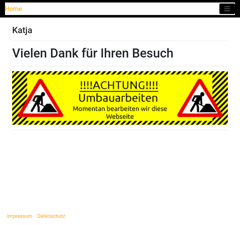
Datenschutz (51, 216)
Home (13, 8)
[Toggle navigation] (227, 8)
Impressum (19, 216)
